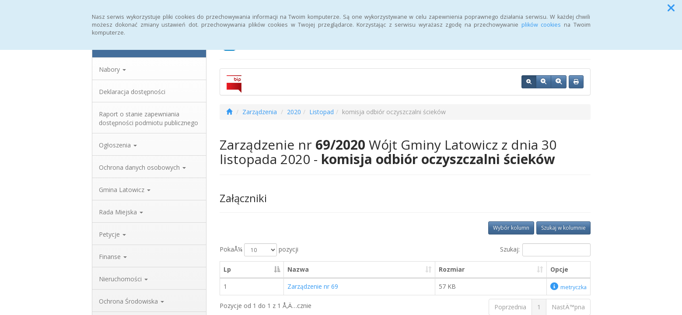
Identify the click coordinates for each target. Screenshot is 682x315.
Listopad (321, 112)
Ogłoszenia (118, 145)
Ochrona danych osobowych (142, 167)
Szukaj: (545, 249)
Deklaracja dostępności (132, 92)
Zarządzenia (259, 112)
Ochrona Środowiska (131, 301)
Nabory (112, 69)
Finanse (113, 256)
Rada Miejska (121, 212)
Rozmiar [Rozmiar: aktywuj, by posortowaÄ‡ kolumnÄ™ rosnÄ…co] (452, 269)
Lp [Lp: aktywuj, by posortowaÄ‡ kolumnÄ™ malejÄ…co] (227, 269)
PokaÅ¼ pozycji (259, 249)
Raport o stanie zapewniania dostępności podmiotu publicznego (148, 118)
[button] (671, 7)
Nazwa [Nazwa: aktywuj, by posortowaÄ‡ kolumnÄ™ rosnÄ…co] (298, 269)
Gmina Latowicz (124, 190)
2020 (294, 112)
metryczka (568, 287)
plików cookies (541, 24)
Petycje (112, 234)
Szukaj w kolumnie (563, 227)
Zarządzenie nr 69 (312, 286)
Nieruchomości (123, 279)
